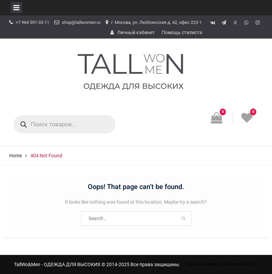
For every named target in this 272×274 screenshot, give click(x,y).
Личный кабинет (136, 32)
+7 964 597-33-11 (32, 22)
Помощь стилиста (182, 32)
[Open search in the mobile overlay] (64, 124)
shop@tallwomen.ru (81, 22)
